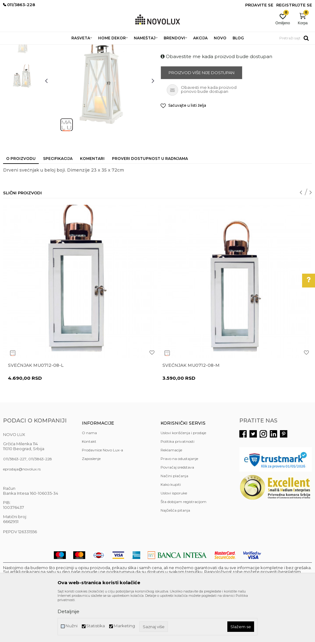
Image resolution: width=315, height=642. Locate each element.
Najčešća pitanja (175, 555)
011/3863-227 (14, 503)
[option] (22, 87)
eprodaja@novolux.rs (22, 513)
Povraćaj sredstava (177, 511)
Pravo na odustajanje (179, 503)
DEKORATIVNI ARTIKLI (101, 48)
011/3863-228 (40, 503)
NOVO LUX (13, 48)
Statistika (95, 626)
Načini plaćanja (174, 520)
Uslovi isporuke (174, 537)
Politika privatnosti (177, 486)
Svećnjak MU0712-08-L (36, 410)
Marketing (124, 626)
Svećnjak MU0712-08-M (191, 410)
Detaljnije (68, 611)
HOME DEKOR (62, 48)
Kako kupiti (171, 529)
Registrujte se (294, 4)
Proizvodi (36, 48)
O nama (89, 477)
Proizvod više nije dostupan (201, 117)
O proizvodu (21, 203)
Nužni (71, 626)
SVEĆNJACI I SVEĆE (144, 48)
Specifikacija (58, 203)
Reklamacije (171, 494)
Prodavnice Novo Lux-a (102, 494)
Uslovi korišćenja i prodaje (183, 477)
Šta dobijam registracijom (183, 546)
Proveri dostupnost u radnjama (150, 203)
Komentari (92, 203)
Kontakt (89, 486)
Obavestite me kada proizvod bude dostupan (216, 101)
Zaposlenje (91, 503)
